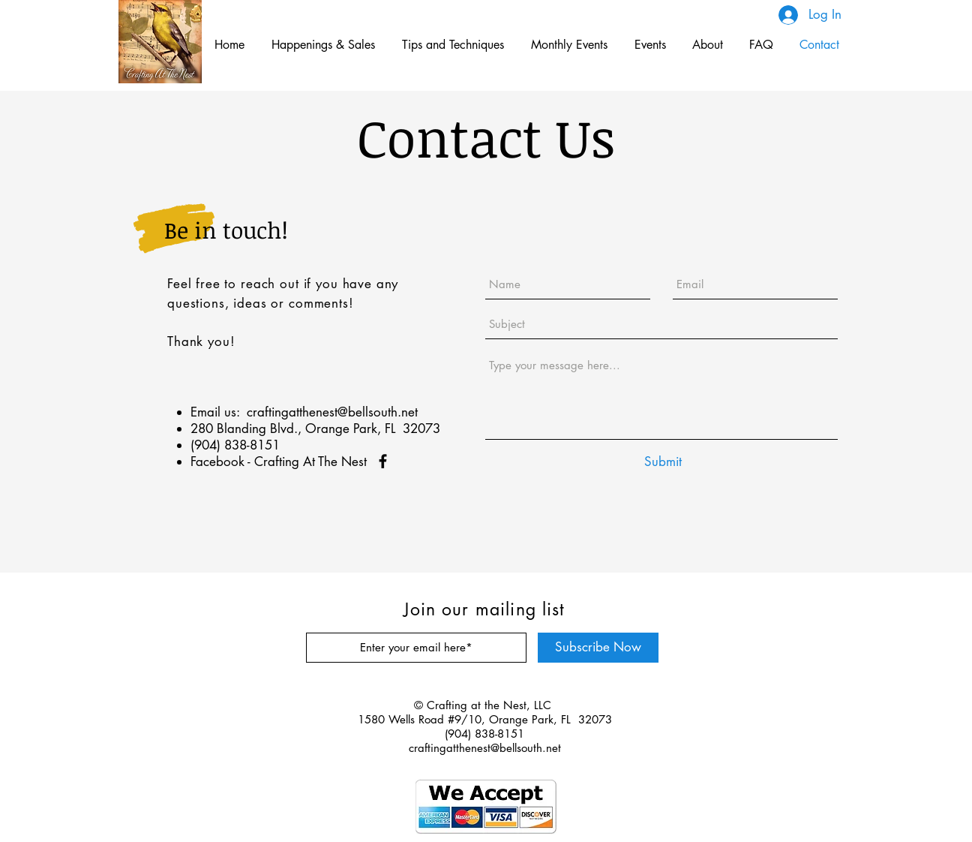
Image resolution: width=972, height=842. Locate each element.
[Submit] (663, 462)
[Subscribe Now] (598, 648)
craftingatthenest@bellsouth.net (332, 412)
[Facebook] (383, 461)
